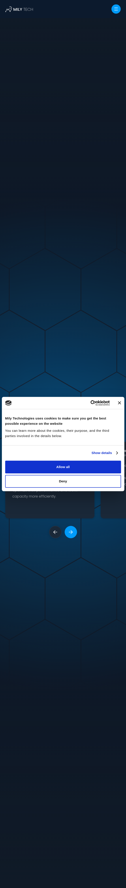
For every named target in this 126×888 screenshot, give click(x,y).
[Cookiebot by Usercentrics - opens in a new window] (90, 403)
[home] (19, 9)
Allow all (63, 467)
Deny (63, 481)
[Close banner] (119, 403)
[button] (116, 9)
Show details (102, 453)
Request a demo (63, 610)
